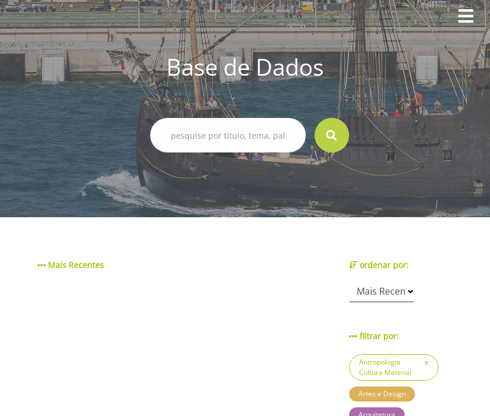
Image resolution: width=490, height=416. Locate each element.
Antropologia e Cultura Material (394, 367)
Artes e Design (382, 394)
